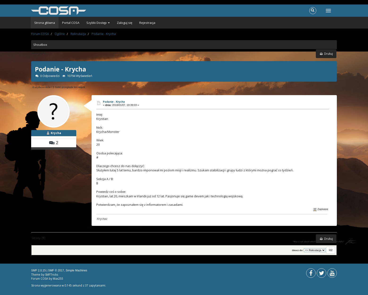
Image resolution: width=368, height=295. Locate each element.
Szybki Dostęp (98, 23)
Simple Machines (76, 270)
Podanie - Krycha (114, 101)
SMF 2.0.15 (38, 270)
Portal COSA (70, 23)
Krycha (56, 133)
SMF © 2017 (56, 270)
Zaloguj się (124, 23)
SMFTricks (51, 275)
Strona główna (44, 23)
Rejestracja (147, 23)
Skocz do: (297, 250)
